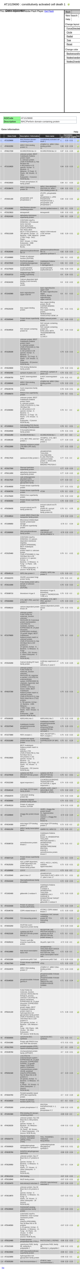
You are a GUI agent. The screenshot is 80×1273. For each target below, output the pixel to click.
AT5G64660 (8, 601)
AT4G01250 (8, 829)
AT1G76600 (8, 635)
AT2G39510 (8, 516)
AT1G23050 (8, 1257)
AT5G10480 (8, 1241)
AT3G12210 (8, 1176)
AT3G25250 (8, 865)
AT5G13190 (8, 234)
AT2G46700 (8, 911)
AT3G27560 (8, 963)
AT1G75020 (8, 269)
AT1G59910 (8, 426)
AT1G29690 (8, 140)
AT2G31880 (8, 741)
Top (3, 1268)
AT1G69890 (8, 257)
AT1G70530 (8, 775)
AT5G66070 (8, 394)
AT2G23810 (8, 212)
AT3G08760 (8, 491)
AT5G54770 (8, 1139)
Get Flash (49, 11)
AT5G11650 (8, 473)
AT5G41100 (8, 1012)
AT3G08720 (8, 844)
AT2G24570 (8, 969)
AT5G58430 (8, 508)
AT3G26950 (8, 1165)
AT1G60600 (8, 532)
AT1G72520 (8, 263)
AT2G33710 (8, 275)
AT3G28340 (8, 252)
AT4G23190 (8, 934)
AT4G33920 (8, 183)
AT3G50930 (8, 1038)
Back (68, 12)
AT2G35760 (8, 1052)
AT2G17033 (8, 1047)
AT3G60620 (8, 1146)
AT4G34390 (8, 825)
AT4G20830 (8, 368)
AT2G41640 (8, 881)
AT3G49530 (8, 330)
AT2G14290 (8, 585)
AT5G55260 (8, 1107)
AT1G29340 (8, 875)
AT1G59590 (8, 870)
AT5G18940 (8, 1179)
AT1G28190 (8, 352)
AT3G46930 (8, 487)
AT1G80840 (8, 383)
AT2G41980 (8, 1043)
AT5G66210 (8, 608)
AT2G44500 (8, 431)
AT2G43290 (8, 663)
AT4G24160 (8, 216)
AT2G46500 (8, 981)
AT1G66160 (8, 440)
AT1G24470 (8, 1183)
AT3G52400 (8, 373)
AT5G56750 (8, 378)
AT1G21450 (8, 435)
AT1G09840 (8, 815)
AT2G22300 (8, 783)
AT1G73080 (8, 735)
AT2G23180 (8, 1246)
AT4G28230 (8, 1126)
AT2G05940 (8, 319)
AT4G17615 (8, 458)
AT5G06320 (8, 718)
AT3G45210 (8, 805)
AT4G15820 (8, 758)
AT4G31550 (8, 146)
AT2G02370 (8, 578)
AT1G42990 (8, 294)
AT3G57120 (8, 858)
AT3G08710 (8, 593)
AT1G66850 (8, 524)
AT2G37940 (8, 726)
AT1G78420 (8, 496)
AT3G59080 (8, 801)
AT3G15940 (8, 1252)
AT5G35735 (8, 389)
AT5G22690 (8, 446)
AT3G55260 (8, 1262)
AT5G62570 (8, 796)
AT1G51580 (8, 1114)
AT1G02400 (8, 893)
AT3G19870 (8, 1196)
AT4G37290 (8, 692)
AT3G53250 (8, 926)
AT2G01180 (8, 199)
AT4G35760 (8, 1152)
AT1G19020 (8, 166)
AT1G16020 (8, 1101)
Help (68, 19)
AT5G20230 (8, 309)
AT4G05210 (8, 942)
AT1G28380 (8, 208)
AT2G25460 (8, 553)
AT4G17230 (8, 151)
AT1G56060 (8, 410)
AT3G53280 (8, 959)
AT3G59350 (8, 501)
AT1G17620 (8, 480)
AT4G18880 (8, 952)
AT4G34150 (8, 282)
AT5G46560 (8, 1225)
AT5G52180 (8, 1073)
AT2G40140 (8, 790)
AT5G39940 (8, 1209)
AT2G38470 (8, 188)
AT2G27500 (8, 468)
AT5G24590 (8, 918)
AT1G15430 (8, 906)
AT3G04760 (8, 1095)
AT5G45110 (8, 573)
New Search (71, 15)
